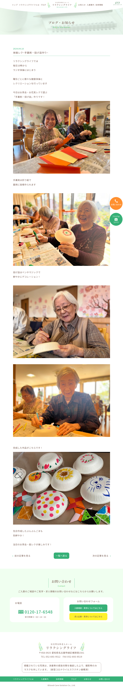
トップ (15, 4)
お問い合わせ (104, 688)
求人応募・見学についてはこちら (88, 623)
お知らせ (82, 4)
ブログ (43, 4)
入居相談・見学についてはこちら (88, 610)
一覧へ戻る (61, 555)
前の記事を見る (23, 555)
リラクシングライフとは (29, 4)
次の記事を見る (101, 555)
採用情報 (99, 4)
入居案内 (90, 4)
